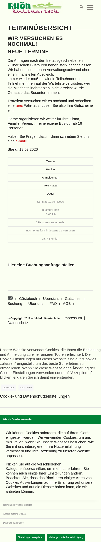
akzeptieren (8, 387)
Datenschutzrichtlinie (13, 523)
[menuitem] (79, 7)
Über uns (35, 304)
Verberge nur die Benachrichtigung (66, 537)
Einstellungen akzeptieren (30, 537)
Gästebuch (28, 299)
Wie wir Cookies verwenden (17, 419)
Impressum (73, 318)
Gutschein (73, 299)
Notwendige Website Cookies (17, 505)
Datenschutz (18, 323)
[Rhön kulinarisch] (42, 7)
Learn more (26, 387)
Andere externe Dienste (14, 514)
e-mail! (21, 141)
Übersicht (51, 299)
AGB (67, 304)
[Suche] (79, 7)
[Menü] (88, 7)
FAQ (53, 304)
